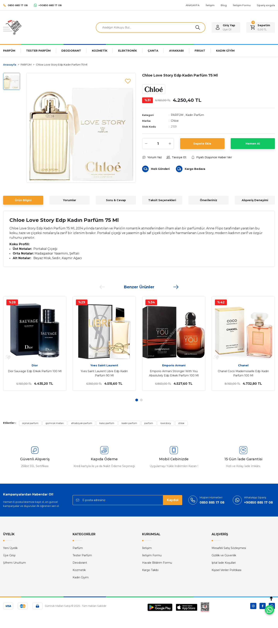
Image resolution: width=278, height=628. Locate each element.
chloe (181, 423)
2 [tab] (141, 400)
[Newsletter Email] (127, 500)
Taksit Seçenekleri (162, 200)
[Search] (150, 27)
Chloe (175, 121)
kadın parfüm (129, 423)
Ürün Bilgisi (23, 200)
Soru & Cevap (116, 200)
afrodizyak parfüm (81, 423)
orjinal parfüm (30, 423)
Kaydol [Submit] (172, 500)
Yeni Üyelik (10, 548)
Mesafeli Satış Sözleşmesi (229, 548)
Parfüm (78, 548)
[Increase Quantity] (170, 143)
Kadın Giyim (81, 577)
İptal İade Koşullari (224, 562)
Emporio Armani (174, 365)
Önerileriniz (208, 200)
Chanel (243, 365)
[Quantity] (158, 143)
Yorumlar (69, 200)
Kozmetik (79, 570)
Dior (35, 365)
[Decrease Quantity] (146, 143)
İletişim (147, 548)
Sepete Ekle (202, 143)
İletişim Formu (152, 555)
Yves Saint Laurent (104, 365)
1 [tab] (136, 400)
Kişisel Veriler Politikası (226, 570)
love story (165, 423)
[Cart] (260, 27)
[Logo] (12, 27)
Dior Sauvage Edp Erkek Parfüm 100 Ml (35, 371)
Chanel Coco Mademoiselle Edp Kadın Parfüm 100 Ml (243, 373)
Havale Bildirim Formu (157, 562)
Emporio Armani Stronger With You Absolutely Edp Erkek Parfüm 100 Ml (174, 373)
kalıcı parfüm (106, 423)
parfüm (148, 423)
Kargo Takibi (150, 570)
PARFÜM (177, 115)
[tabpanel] (35, 343)
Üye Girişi (9, 555)
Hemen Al (253, 143)
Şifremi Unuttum (14, 562)
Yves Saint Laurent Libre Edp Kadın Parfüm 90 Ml (104, 373)
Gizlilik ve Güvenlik (224, 555)
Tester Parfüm (82, 555)
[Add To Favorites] (127, 80)
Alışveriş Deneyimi (255, 200)
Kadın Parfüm (195, 115)
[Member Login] (226, 27)
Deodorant (80, 562)
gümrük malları (55, 423)
